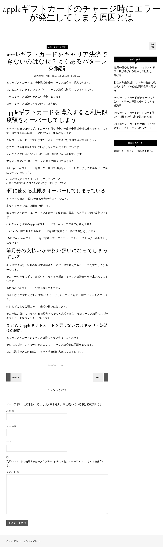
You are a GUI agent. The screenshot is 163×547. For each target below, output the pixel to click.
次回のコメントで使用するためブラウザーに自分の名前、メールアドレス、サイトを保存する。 (55, 463)
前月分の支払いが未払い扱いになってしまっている (38, 183)
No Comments (57, 365)
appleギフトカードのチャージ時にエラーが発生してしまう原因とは (81, 13)
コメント (12, 471)
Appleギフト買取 (57, 47)
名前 (10, 410)
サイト (10, 441)
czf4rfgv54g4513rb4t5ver (67, 76)
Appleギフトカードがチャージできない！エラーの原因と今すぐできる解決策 (134, 101)
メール (11, 426)
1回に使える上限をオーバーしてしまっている (35, 179)
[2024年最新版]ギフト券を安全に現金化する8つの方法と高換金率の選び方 (135, 86)
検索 (152, 46)
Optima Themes (34, 541)
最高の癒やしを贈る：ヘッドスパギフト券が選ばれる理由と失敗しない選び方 (134, 71)
